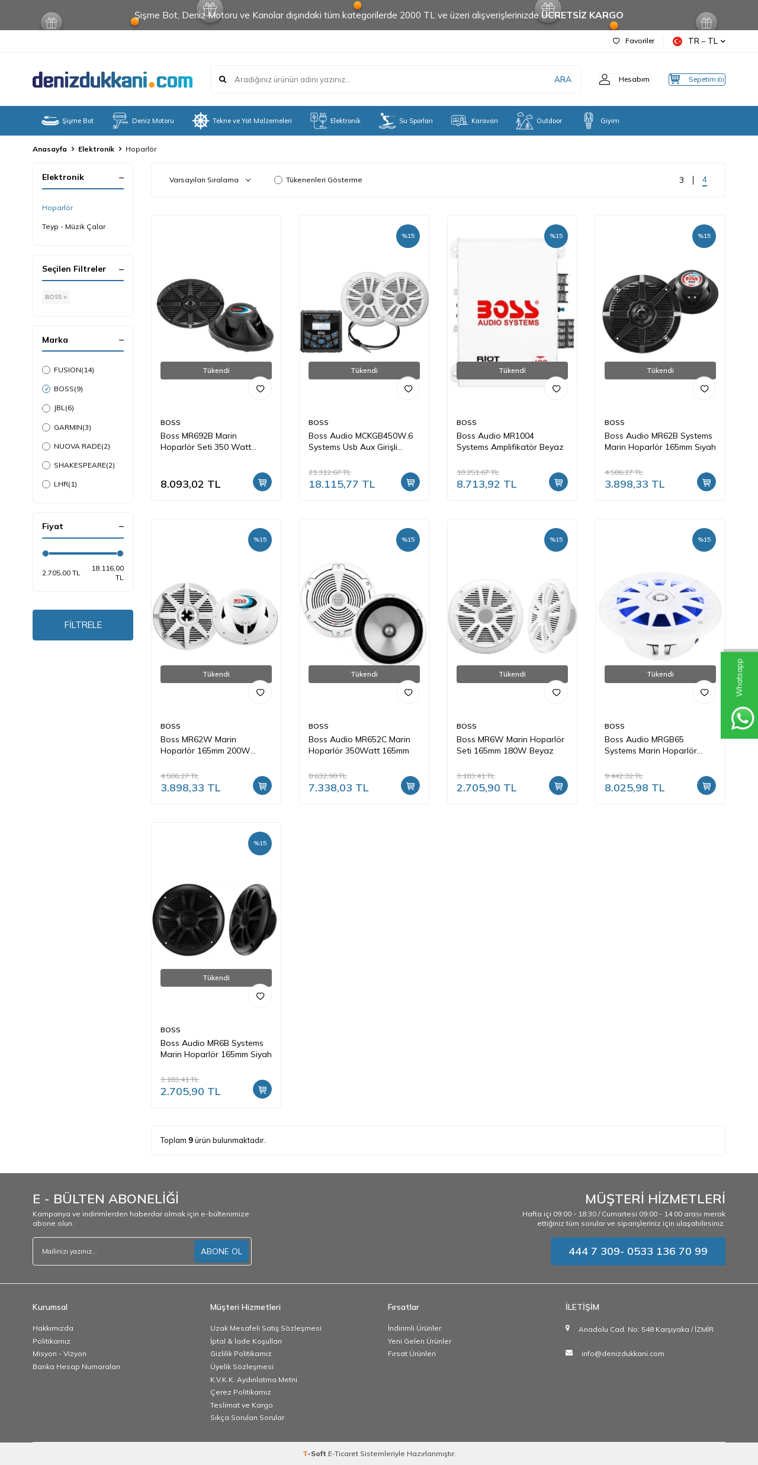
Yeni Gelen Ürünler (419, 1341)
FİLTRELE (83, 626)
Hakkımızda (53, 1328)
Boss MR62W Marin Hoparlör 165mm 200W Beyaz (205, 745)
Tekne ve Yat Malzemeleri (242, 121)
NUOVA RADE (76, 446)
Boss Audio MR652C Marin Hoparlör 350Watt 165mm (359, 745)
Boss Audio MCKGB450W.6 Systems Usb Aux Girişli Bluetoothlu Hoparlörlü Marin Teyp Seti (364, 441)
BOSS (62, 389)
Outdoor (539, 121)
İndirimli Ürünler (414, 1328)
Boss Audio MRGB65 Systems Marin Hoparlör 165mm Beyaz (651, 745)
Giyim (599, 121)
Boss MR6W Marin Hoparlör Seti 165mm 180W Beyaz (510, 745)
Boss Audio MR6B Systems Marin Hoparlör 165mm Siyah (216, 1049)
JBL (58, 408)
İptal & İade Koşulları (246, 1341)
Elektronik (335, 121)
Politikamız (51, 1341)
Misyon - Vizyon (59, 1353)
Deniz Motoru (142, 121)
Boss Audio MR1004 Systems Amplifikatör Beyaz (510, 441)
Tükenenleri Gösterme (318, 179)
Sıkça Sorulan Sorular (247, 1417)
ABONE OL (221, 1251)
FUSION (68, 370)
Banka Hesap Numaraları (76, 1366)
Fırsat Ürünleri (412, 1353)
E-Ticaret (343, 1453)
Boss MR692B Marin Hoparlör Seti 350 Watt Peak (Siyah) (205, 441)
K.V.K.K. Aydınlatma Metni (253, 1379)
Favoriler (633, 40)
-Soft (315, 1453)
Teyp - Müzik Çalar (73, 226)
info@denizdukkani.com (623, 1353)
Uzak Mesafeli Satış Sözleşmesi (266, 1328)
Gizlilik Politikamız (241, 1353)
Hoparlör (57, 207)
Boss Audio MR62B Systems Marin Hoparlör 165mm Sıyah (660, 441)
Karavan (474, 121)
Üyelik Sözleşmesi (242, 1366)
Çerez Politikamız (240, 1391)
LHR (59, 484)
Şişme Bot (67, 121)
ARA (540, 79)
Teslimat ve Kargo (241, 1404)
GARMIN (66, 427)
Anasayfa (50, 148)
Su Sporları (405, 121)
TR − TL (699, 41)
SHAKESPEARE (78, 465)
